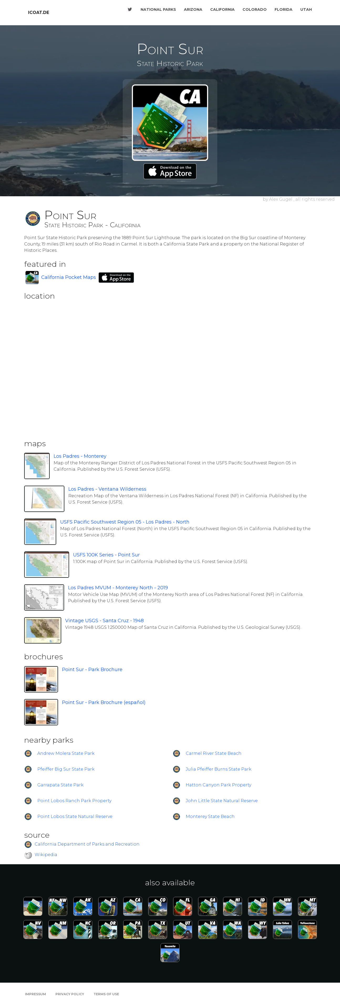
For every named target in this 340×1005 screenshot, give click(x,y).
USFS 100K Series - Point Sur (106, 555)
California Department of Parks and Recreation (87, 844)
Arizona (193, 9)
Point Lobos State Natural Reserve (74, 816)
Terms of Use (106, 994)
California (222, 9)
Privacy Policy (69, 994)
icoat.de (38, 12)
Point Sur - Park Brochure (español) (104, 702)
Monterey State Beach (210, 816)
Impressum (35, 994)
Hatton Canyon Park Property (218, 784)
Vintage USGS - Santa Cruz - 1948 (104, 621)
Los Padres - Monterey (80, 456)
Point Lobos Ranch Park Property (74, 800)
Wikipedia (46, 854)
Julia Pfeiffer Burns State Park (218, 769)
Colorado (255, 9)
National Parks (158, 9)
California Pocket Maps (68, 277)
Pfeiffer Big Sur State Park (66, 769)
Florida (283, 9)
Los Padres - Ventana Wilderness (107, 489)
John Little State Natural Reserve (222, 800)
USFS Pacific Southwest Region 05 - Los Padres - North (124, 522)
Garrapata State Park (60, 784)
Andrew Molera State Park (66, 753)
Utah (306, 9)
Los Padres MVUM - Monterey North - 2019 (118, 588)
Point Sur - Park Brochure (92, 669)
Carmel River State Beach (213, 753)
